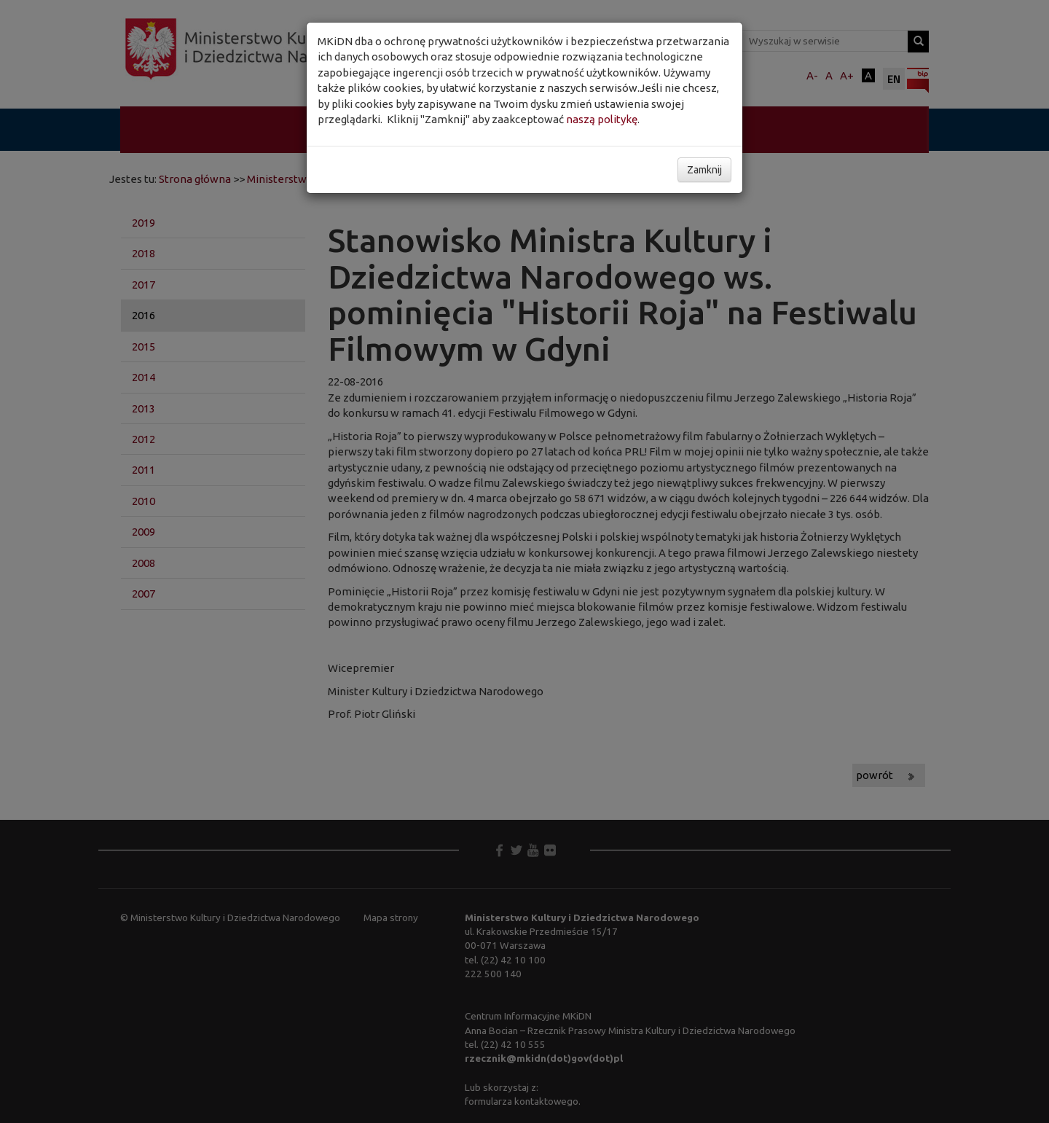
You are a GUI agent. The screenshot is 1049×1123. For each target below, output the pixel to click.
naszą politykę (601, 119)
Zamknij (704, 170)
